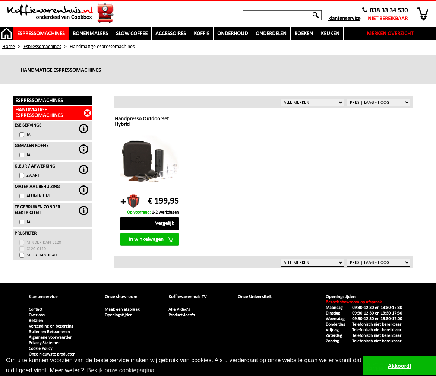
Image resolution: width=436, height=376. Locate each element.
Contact (35, 310)
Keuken (330, 33)
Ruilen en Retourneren (49, 332)
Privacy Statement (45, 343)
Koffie (201, 33)
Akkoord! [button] (399, 366)
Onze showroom (121, 296)
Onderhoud (232, 33)
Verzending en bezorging (51, 326)
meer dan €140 (41, 255)
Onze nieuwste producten (52, 354)
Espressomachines (41, 33)
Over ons (37, 315)
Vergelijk (164, 223)
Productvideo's (181, 315)
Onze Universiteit (254, 296)
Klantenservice (344, 19)
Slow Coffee (132, 33)
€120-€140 (36, 249)
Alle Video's (179, 310)
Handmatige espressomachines (39, 112)
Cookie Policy (40, 349)
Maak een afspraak (122, 310)
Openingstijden (118, 315)
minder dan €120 (43, 242)
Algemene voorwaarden (50, 337)
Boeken (303, 33)
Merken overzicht (390, 33)
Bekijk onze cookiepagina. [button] (121, 370)
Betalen (36, 321)
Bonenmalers (90, 33)
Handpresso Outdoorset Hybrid (142, 121)
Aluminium (38, 196)
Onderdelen (271, 33)
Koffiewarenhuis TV (187, 296)
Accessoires (170, 33)
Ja (28, 135)
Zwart (33, 175)
